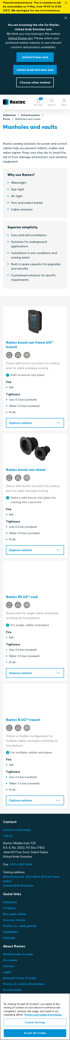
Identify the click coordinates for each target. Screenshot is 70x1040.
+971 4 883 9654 (20, 864)
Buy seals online (14, 914)
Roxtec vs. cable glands (20, 926)
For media (10, 960)
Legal (7, 972)
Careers (9, 966)
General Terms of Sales (20, 978)
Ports (6, 119)
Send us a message (17, 830)
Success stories (14, 920)
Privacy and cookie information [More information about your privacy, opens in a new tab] (43, 1014)
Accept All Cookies (35, 1032)
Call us (8, 836)
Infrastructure (30, 115)
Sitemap (9, 938)
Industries (9, 115)
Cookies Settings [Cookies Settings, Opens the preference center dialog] (35, 1022)
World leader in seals (18, 954)
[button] (38, 102)
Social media (12, 990)
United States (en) (20, 38)
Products (9, 908)
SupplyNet (10, 932)
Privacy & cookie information (23, 984)
